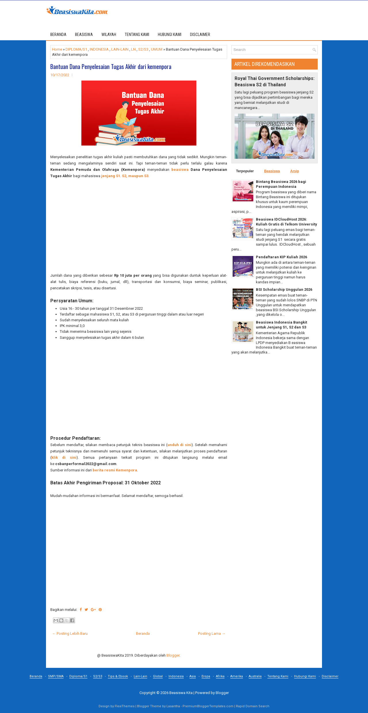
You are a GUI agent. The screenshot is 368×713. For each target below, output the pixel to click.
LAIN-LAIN (120, 49)
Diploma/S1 (78, 676)
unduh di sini (179, 445)
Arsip (294, 171)
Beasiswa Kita (181, 693)
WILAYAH (108, 34)
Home (57, 49)
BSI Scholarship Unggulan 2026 (284, 289)
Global (158, 676)
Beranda (58, 34)
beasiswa (180, 169)
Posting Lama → (211, 633)
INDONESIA (99, 49)
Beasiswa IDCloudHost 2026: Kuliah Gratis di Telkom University (286, 221)
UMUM (156, 49)
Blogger (172, 655)
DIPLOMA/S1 (76, 49)
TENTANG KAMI (137, 34)
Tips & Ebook (118, 676)
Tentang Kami (277, 676)
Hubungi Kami (305, 676)
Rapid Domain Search (252, 706)
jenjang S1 (110, 176)
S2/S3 (143, 49)
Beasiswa (272, 171)
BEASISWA (84, 34)
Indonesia (176, 676)
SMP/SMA (56, 676)
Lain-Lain (140, 676)
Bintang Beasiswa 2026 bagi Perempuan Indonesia (281, 184)
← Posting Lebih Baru (70, 633)
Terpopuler (245, 171)
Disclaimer (330, 676)
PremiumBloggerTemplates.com (208, 706)
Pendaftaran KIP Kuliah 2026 (281, 257)
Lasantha (173, 706)
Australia (255, 676)
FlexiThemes (125, 706)
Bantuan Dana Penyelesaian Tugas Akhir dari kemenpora (110, 66)
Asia (192, 676)
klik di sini (63, 457)
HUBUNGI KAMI (169, 34)
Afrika (220, 676)
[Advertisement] (138, 226)
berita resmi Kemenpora (115, 470)
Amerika (236, 676)
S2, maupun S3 (135, 176)
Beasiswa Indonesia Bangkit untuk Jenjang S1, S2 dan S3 (281, 324)
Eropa (206, 676)
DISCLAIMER (200, 34)
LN (133, 49)
